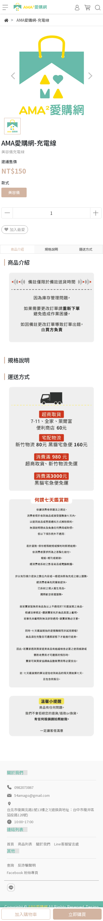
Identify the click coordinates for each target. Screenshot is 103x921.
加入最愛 (14, 229)
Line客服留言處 (66, 844)
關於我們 (43, 844)
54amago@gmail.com (32, 795)
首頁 (10, 844)
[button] (90, 76)
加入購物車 (26, 914)
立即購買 (77, 914)
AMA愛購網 (38, 906)
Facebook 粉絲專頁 (22, 872)
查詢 (10, 865)
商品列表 (25, 844)
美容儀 (14, 192)
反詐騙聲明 (27, 865)
